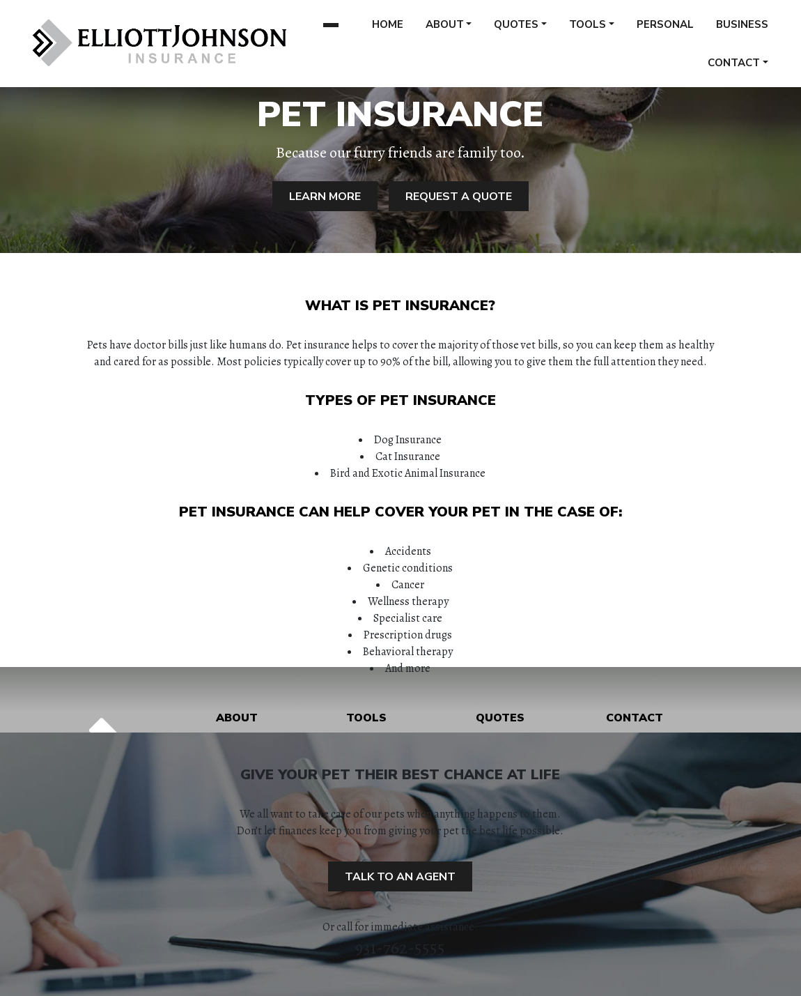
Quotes (516, 29)
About (445, 29)
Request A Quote (458, 196)
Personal (665, 29)
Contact (734, 68)
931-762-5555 (400, 948)
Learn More (325, 196)
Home (387, 29)
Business (742, 29)
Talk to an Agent (400, 876)
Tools (587, 29)
